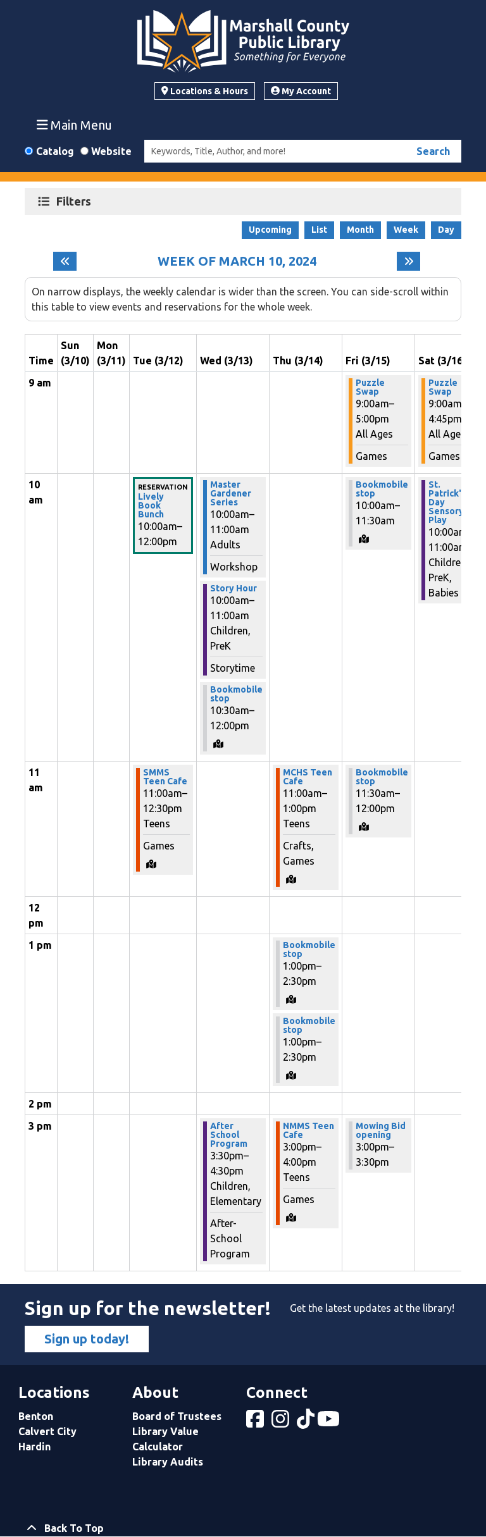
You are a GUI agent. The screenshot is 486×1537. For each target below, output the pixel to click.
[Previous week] (65, 261)
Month (360, 230)
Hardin (34, 1446)
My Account (301, 91)
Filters (75, 200)
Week (406, 230)
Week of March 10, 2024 (237, 261)
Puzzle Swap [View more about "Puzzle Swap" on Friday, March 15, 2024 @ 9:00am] (370, 387)
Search (433, 151)
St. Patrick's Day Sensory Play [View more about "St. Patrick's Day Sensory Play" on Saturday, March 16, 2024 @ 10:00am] (447, 502)
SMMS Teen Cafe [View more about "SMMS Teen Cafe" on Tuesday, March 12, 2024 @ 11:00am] (165, 777)
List (319, 230)
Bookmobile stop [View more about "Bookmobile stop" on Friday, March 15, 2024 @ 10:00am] (382, 489)
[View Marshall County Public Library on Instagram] (281, 1422)
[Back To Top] (243, 1528)
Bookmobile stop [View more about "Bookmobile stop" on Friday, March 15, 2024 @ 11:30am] (382, 777)
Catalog (55, 151)
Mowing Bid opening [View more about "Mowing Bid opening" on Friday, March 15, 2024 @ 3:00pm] (381, 1130)
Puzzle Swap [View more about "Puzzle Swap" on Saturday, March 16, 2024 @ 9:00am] (443, 387)
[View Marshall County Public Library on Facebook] (256, 1422)
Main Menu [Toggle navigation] (75, 124)
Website (111, 151)
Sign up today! (86, 1338)
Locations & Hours (204, 91)
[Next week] (408, 261)
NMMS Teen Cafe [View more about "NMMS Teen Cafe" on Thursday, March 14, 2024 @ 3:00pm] (308, 1130)
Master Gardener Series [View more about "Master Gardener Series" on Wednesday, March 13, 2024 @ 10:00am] (230, 493)
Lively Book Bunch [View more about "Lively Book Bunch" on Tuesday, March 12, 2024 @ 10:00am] (151, 505)
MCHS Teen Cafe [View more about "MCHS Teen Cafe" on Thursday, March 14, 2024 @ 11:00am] (307, 777)
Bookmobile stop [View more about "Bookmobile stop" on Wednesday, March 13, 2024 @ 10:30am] (236, 694)
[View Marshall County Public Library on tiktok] (307, 1422)
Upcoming (270, 230)
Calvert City (47, 1431)
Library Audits (167, 1461)
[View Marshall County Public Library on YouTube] (329, 1422)
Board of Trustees (176, 1416)
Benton (35, 1416)
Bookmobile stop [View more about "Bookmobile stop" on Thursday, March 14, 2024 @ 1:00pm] (309, 949)
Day (446, 230)
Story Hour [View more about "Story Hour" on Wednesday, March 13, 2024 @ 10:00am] (233, 588)
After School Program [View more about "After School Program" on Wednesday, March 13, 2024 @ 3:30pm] (228, 1134)
